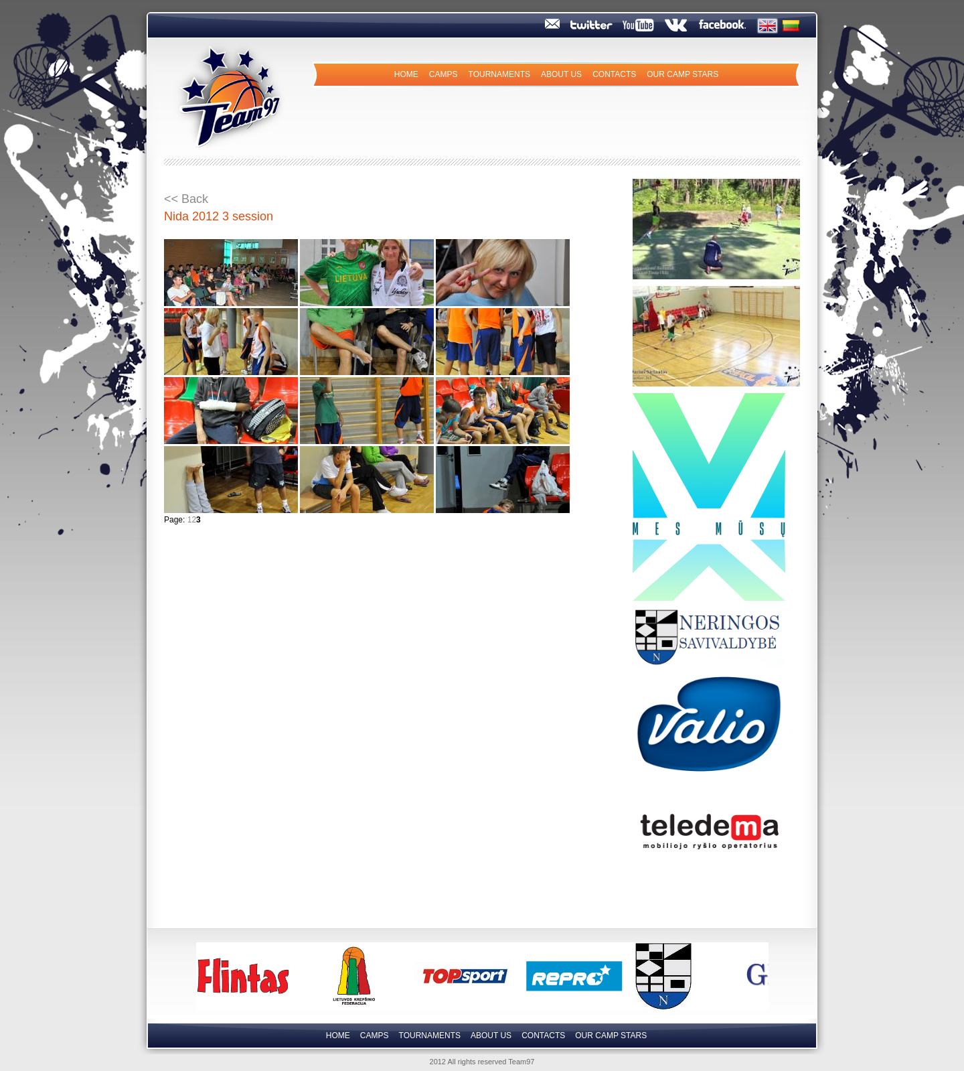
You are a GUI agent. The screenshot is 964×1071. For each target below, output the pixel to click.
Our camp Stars (682, 74)
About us (561, 74)
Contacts (614, 74)
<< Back (186, 199)
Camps (443, 74)
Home (406, 74)
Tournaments (499, 74)
